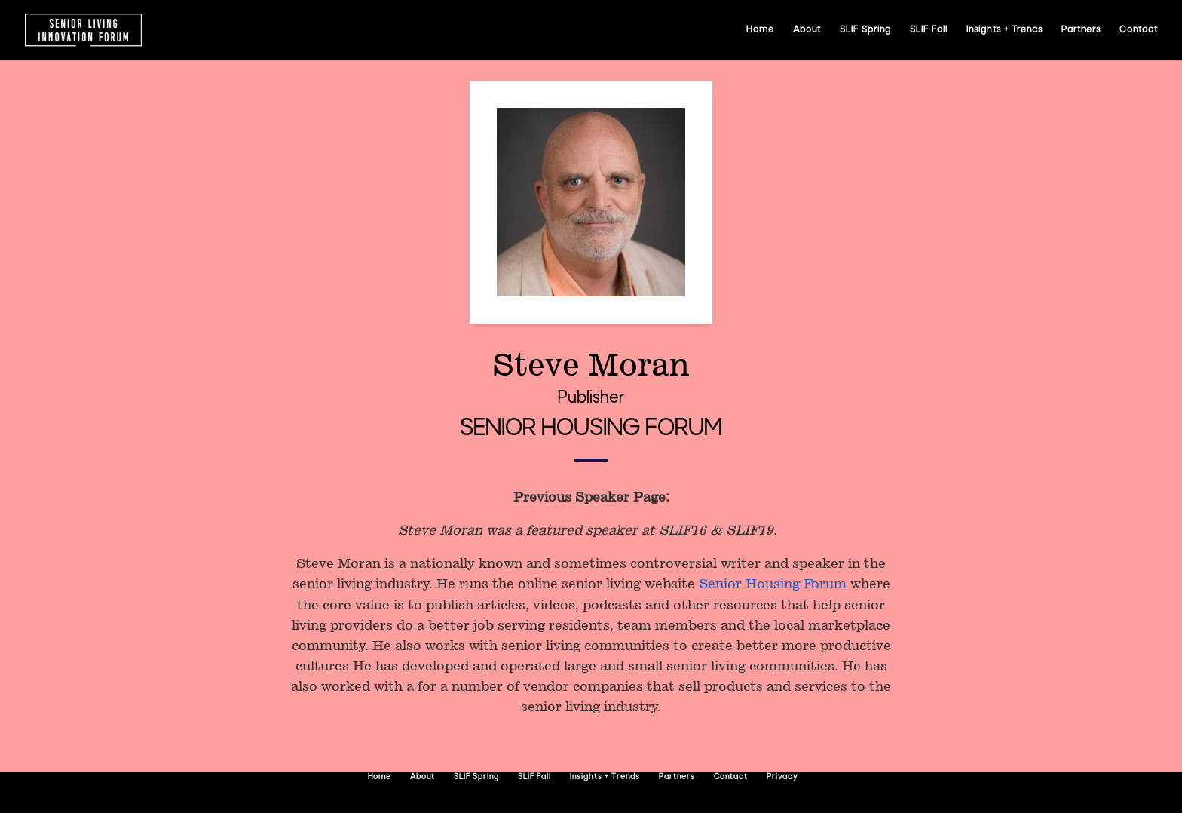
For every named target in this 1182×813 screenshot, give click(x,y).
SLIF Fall (929, 30)
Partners (1081, 30)
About (807, 30)
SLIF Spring (865, 30)
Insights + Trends (1004, 30)
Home (760, 30)
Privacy (782, 777)
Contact (1138, 30)
